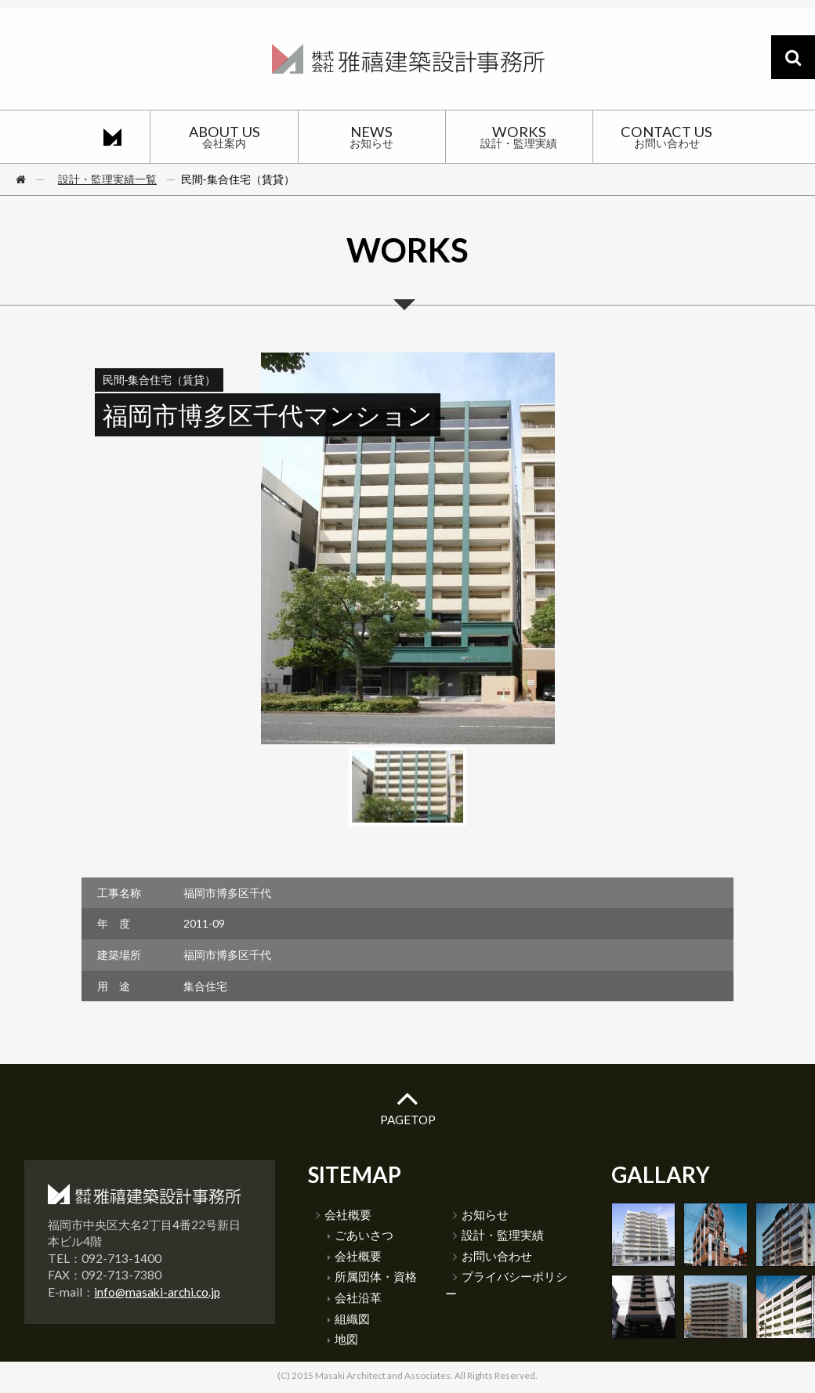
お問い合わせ (492, 1256)
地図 (343, 1339)
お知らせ (481, 1214)
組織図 (349, 1319)
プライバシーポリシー (506, 1285)
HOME (112, 136)
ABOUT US (223, 136)
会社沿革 (355, 1297)
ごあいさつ (360, 1235)
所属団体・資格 (372, 1276)
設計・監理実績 (498, 1235)
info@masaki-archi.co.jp (157, 1292)
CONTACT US (666, 136)
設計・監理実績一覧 (107, 179)
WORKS (519, 136)
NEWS (372, 136)
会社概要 (343, 1214)
